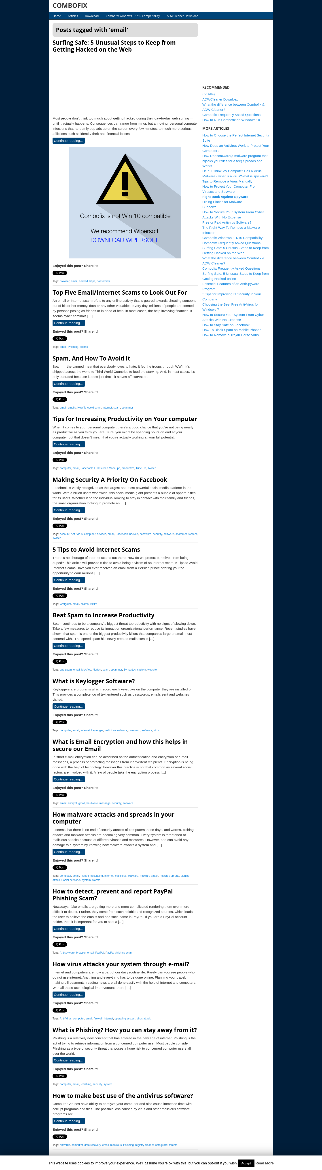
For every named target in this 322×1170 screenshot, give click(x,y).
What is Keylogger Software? (94, 681)
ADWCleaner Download (182, 16)
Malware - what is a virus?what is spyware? (235, 176)
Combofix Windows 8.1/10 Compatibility (133, 16)
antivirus (65, 1145)
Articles (73, 16)
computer (65, 468)
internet (107, 407)
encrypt (72, 803)
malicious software (116, 730)
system (192, 534)
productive (128, 468)
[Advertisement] (125, 83)
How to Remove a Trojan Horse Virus (230, 335)
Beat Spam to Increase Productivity (104, 615)
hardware (92, 803)
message (105, 803)
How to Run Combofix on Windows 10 (231, 120)
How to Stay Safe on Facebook (226, 325)
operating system (124, 1018)
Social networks (70, 880)
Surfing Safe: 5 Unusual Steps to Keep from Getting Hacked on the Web (114, 45)
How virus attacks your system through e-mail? (121, 964)
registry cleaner (144, 1145)
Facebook (87, 468)
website (152, 669)
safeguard (161, 1145)
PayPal (99, 952)
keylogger (97, 730)
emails (72, 407)
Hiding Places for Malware (222, 202)
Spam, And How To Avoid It (91, 358)
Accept (246, 1163)
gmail (81, 803)
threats (173, 1145)
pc (118, 468)
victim (93, 604)
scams (84, 346)
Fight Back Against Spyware (225, 197)
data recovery (92, 1145)
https (92, 281)
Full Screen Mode (105, 468)
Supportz (209, 207)
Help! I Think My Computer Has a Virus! (232, 171)
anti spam (66, 669)
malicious (121, 875)
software (169, 534)
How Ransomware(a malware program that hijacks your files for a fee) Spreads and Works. (235, 161)
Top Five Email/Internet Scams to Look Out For (120, 292)
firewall (98, 1018)
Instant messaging (92, 875)
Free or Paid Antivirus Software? (226, 222)
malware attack (149, 875)
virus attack (144, 1018)
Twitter (152, 468)
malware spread (169, 875)
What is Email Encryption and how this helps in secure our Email (120, 745)
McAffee (86, 669)
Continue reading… (68, 141)
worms (96, 880)
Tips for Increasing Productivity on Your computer (125, 419)
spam (116, 407)
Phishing (73, 346)
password (145, 534)
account (65, 534)
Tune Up (141, 468)
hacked (83, 281)
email (74, 281)
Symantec (129, 669)
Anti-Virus (77, 534)
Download (92, 16)
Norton (97, 669)
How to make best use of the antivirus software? (123, 1096)
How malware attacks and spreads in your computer (113, 817)
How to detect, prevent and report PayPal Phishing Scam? (113, 894)
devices (101, 534)
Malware (133, 875)
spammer (127, 407)
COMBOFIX (70, 5)
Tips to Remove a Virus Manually (227, 181)
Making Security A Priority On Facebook (110, 480)
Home (57, 16)
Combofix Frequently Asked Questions (231, 115)
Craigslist (65, 604)
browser (65, 281)
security (157, 534)
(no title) (208, 94)
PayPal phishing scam (119, 952)
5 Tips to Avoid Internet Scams (96, 549)
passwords (103, 281)
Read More (264, 1163)
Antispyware (67, 952)
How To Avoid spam (89, 407)
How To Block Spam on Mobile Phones (231, 330)
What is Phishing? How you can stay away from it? (125, 1030)
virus (156, 730)
